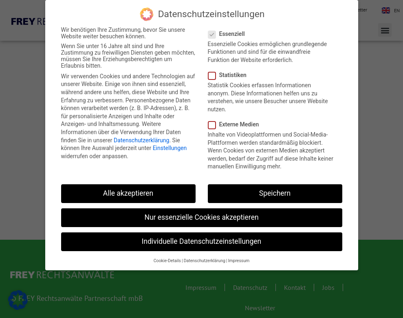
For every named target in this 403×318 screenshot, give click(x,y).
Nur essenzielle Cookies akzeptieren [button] (201, 217)
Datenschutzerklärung (141, 140)
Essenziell (229, 34)
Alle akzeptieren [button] (128, 193)
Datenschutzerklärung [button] (204, 260)
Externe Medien (236, 124)
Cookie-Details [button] (167, 260)
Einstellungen (170, 148)
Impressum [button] (238, 260)
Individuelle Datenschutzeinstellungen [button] (201, 241)
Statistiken (230, 75)
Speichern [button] (275, 193)
